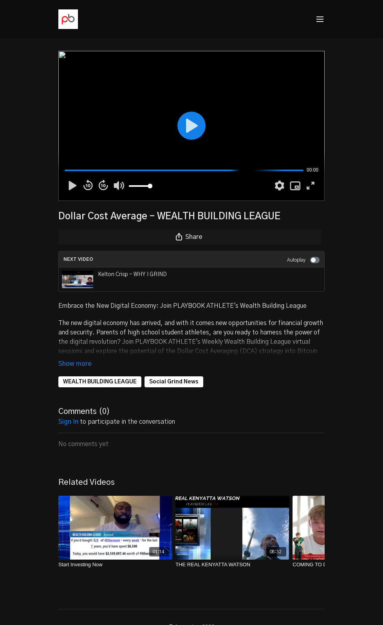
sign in (68, 422)
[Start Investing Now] (115, 565)
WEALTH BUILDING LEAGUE (100, 382)
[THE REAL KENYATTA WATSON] (232, 565)
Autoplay (303, 260)
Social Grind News (174, 382)
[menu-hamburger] (320, 19)
